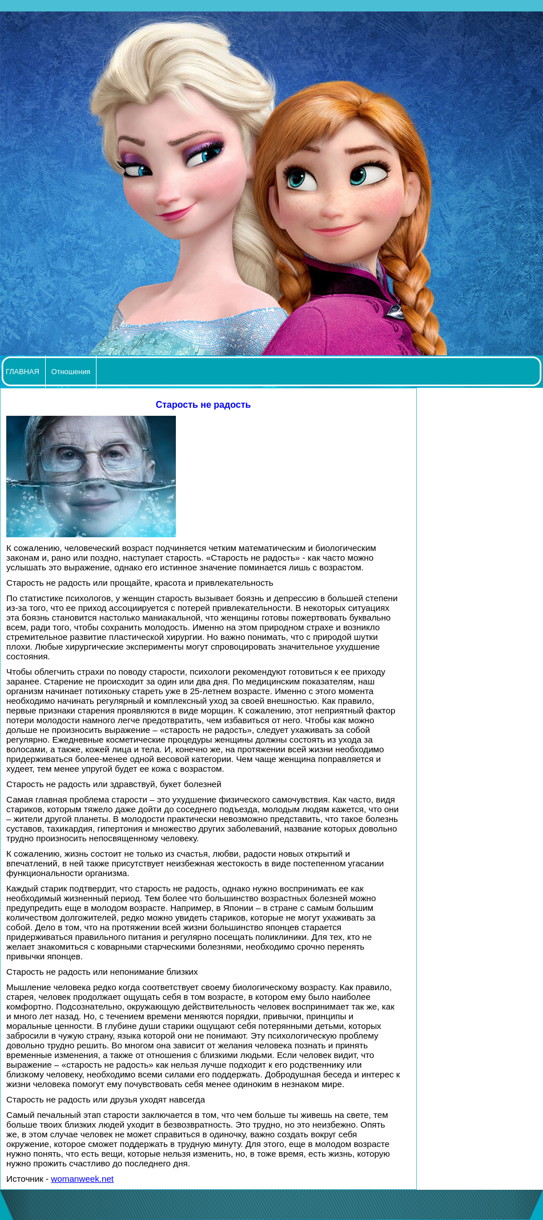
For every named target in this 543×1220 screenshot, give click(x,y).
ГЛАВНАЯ (22, 371)
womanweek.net (82, 1178)
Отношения (71, 371)
